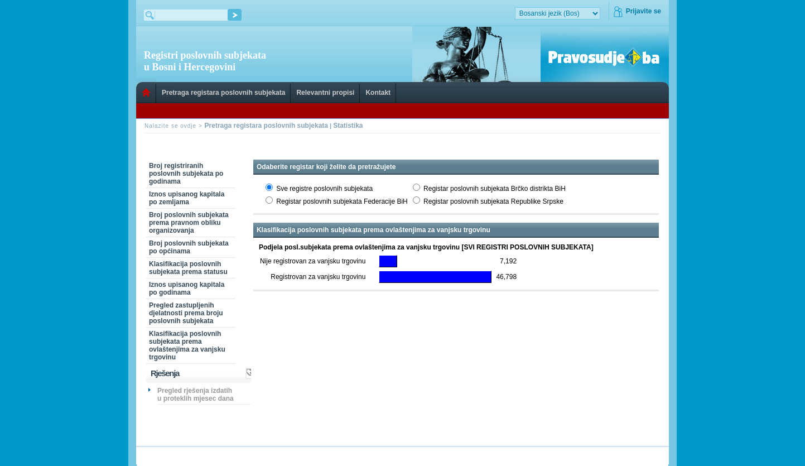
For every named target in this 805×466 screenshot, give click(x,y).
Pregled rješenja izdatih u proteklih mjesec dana (195, 394)
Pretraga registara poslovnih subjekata (223, 93)
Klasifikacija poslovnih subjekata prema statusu (188, 268)
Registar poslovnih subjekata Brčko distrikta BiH (494, 189)
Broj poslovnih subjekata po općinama (189, 247)
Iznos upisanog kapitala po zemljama (186, 198)
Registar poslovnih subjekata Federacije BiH (341, 201)
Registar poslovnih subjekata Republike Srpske (493, 201)
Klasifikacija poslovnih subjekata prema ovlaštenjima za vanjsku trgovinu (187, 345)
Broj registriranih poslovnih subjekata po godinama (186, 173)
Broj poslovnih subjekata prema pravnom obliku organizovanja (189, 222)
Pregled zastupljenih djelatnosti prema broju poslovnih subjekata (186, 313)
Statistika (348, 125)
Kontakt (378, 93)
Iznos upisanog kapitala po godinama (186, 288)
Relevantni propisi (325, 93)
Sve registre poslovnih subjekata (324, 189)
